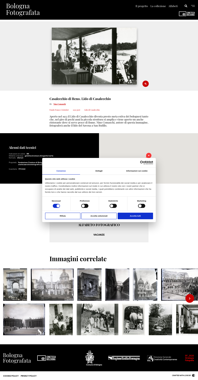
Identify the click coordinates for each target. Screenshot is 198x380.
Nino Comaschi (59, 104)
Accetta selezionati (98, 216)
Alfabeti (173, 6)
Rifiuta (63, 216)
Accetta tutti (135, 216)
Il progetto (141, 6)
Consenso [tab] (61, 171)
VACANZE (99, 234)
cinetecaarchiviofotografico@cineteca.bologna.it (38, 164)
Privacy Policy (29, 375)
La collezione (158, 6)
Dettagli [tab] (99, 171)
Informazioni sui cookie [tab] (137, 171)
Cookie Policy (11, 375)
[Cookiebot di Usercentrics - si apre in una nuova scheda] (142, 162)
